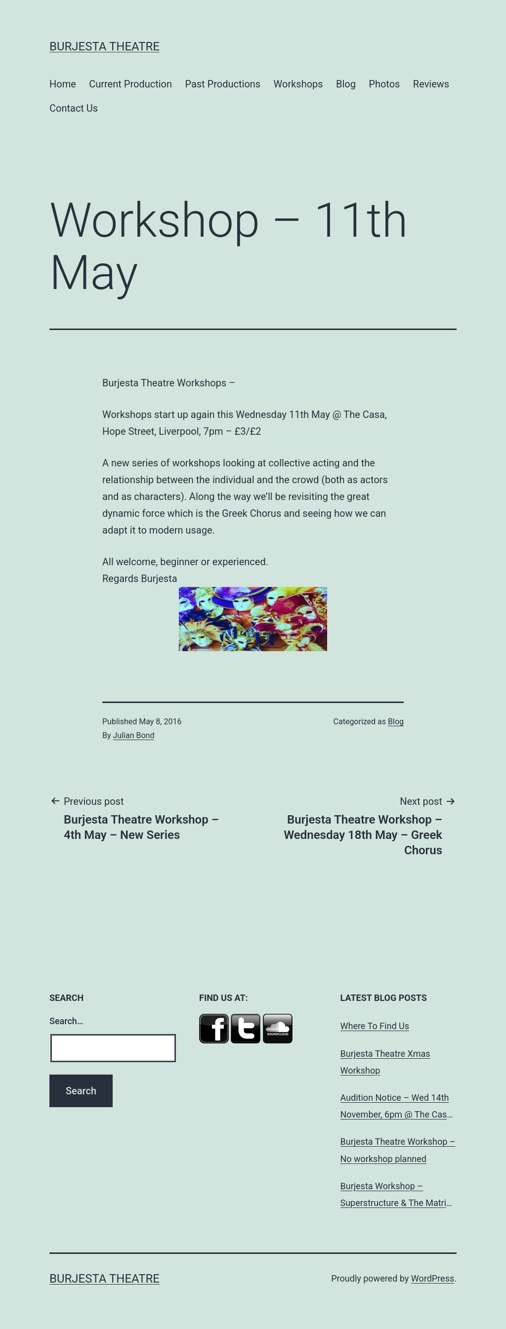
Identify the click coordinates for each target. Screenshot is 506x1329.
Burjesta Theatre (104, 46)
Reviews (431, 84)
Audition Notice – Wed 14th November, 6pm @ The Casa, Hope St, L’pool (397, 1107)
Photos (384, 84)
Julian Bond (134, 735)
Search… (66, 1021)
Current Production (130, 84)
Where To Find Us (374, 1026)
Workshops (298, 84)
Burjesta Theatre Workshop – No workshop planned (398, 1149)
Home (62, 84)
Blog (346, 84)
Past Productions (222, 84)
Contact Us (73, 108)
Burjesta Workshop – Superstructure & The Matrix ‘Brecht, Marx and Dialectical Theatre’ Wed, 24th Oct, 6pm (397, 1196)
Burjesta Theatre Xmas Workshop (385, 1062)
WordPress (432, 1278)
